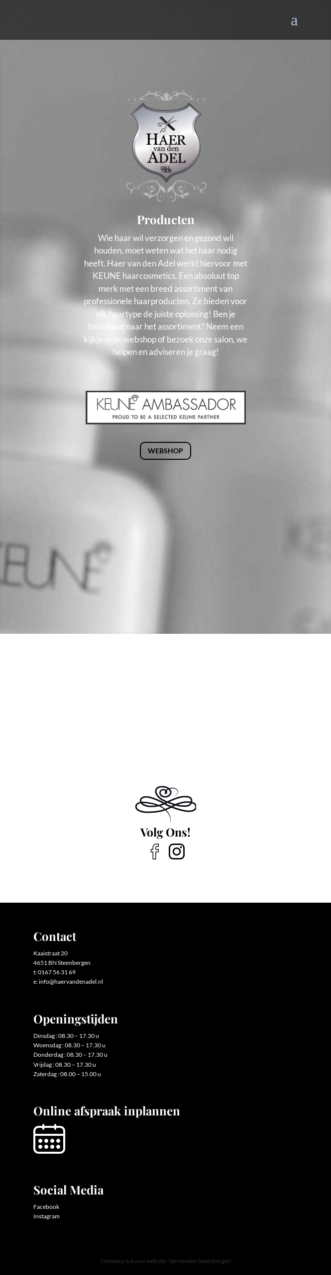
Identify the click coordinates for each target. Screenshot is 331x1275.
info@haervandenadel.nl (71, 981)
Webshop (165, 450)
